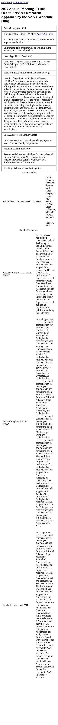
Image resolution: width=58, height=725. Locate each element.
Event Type (9, 56)
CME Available (11, 135)
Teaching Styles (11, 168)
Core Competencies (13, 140)
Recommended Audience (16, 154)
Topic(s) (8, 72)
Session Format (11, 39)
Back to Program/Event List (14, 2)
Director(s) (9, 61)
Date (6, 28)
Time (6, 34)
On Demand (9, 47)
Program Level (11, 148)
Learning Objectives (13, 78)
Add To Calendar (44, 34)
